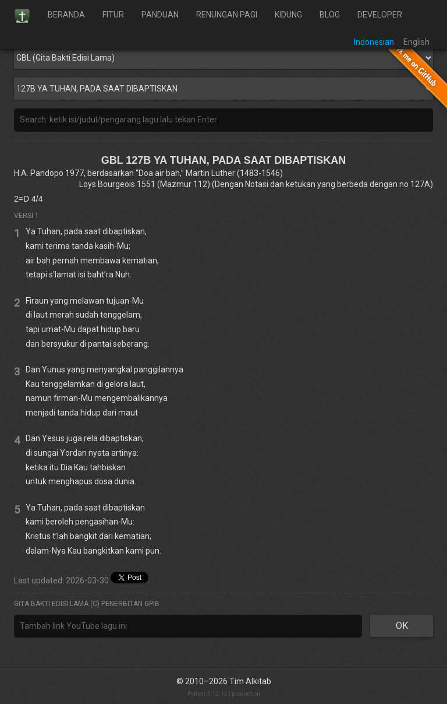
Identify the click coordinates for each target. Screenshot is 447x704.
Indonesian (374, 42)
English (416, 42)
